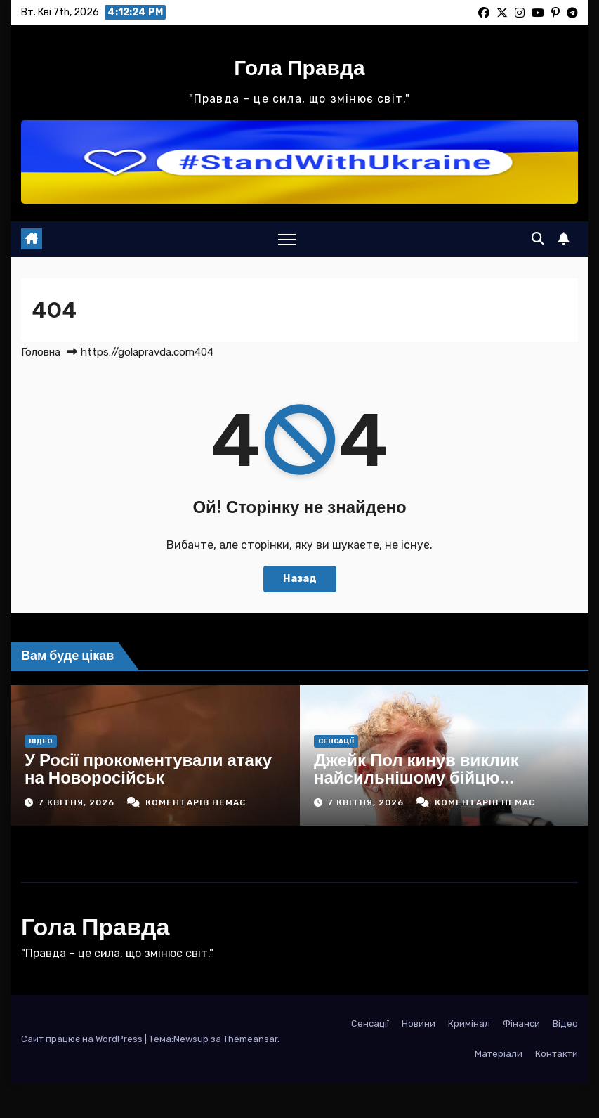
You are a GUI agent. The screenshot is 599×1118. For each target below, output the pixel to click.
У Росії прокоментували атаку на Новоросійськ (148, 768)
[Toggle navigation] (287, 239)
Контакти (556, 1053)
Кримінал (469, 1023)
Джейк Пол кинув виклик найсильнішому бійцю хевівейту (416, 777)
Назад (300, 579)
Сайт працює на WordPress (83, 1039)
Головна (40, 352)
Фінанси (521, 1023)
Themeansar (250, 1039)
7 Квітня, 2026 (77, 802)
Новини (418, 1023)
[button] (538, 239)
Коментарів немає (195, 802)
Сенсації (336, 741)
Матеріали (498, 1053)
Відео (41, 741)
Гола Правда (299, 67)
